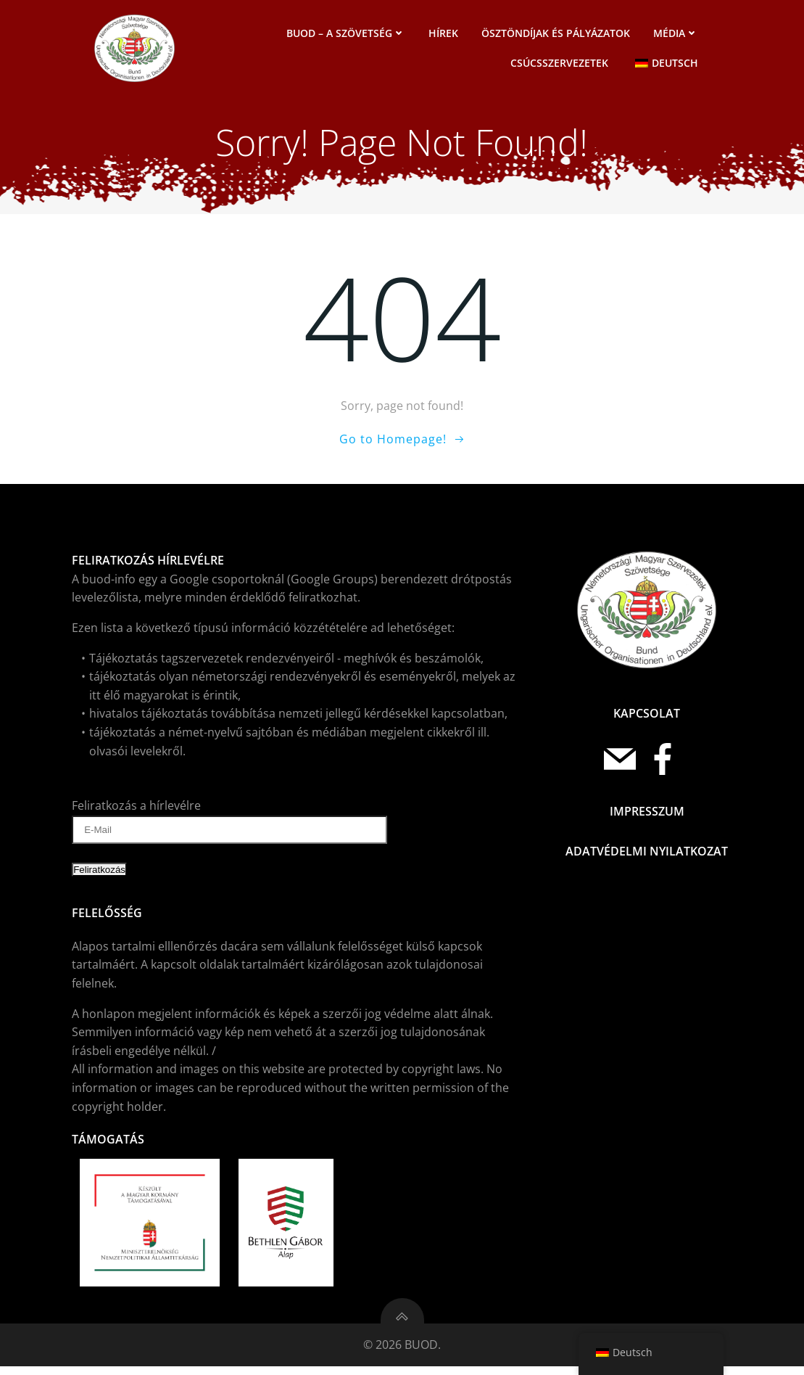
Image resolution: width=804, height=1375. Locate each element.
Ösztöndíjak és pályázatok (558, 34)
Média (677, 34)
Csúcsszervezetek (561, 64)
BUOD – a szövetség (348, 34)
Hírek (445, 34)
